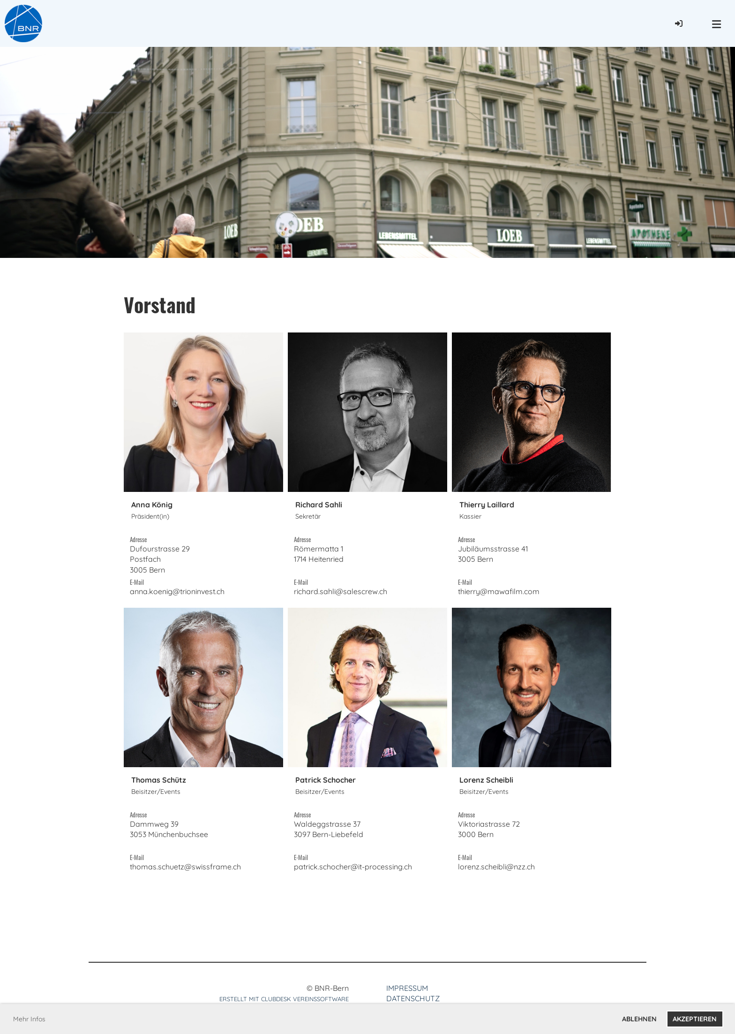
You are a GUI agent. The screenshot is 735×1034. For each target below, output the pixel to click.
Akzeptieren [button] (695, 1019)
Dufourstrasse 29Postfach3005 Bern (160, 559)
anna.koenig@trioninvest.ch (177, 591)
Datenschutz (413, 998)
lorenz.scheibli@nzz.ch (496, 866)
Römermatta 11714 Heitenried (319, 559)
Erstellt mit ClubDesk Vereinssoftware (284, 999)
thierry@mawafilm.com (499, 591)
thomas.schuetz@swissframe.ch (185, 866)
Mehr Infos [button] (29, 1019)
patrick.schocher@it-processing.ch (353, 866)
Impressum (407, 988)
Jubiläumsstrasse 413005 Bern (493, 559)
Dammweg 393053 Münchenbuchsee (169, 834)
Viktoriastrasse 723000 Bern (489, 834)
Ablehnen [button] (639, 1019)
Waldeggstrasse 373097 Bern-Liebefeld (328, 834)
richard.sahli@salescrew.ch (340, 591)
